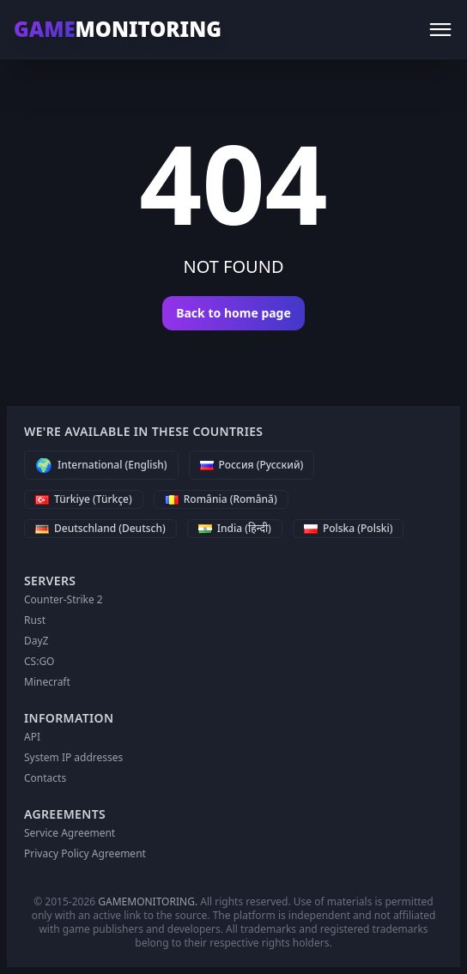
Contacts (45, 778)
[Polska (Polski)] (348, 528)
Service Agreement (69, 833)
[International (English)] (101, 465)
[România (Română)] (221, 499)
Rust (34, 620)
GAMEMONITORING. (147, 901)
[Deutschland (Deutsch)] (100, 528)
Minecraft (47, 682)
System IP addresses (73, 757)
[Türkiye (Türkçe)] (83, 499)
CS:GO (39, 661)
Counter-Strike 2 (63, 599)
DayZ (36, 640)
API (32, 736)
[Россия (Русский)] (252, 465)
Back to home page (233, 313)
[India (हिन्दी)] (234, 528)
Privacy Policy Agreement (85, 853)
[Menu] (440, 29)
